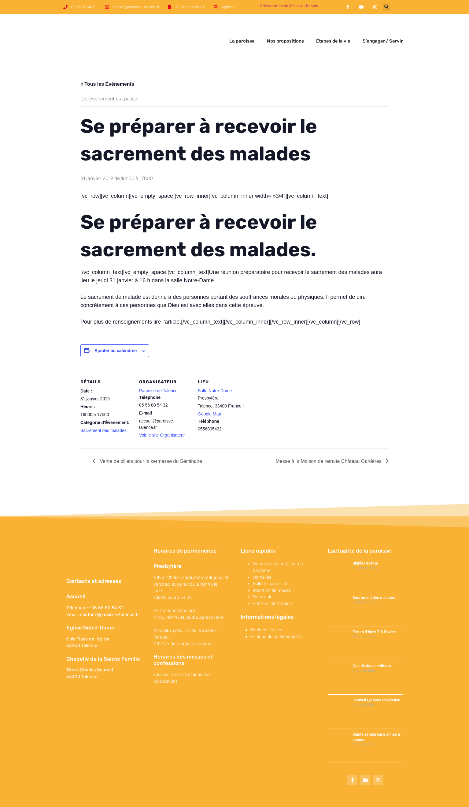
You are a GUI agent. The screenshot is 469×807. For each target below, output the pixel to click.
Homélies (262, 555)
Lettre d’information (272, 582)
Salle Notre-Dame (215, 369)
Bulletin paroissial (270, 562)
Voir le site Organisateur (162, 413)
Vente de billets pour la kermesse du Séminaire (150, 439)
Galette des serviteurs (372, 644)
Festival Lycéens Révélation (376, 678)
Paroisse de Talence (158, 369)
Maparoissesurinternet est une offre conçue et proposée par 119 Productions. (339, 799)
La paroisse (242, 30)
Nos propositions (285, 30)
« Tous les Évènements (107, 62)
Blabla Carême (365, 541)
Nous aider (263, 575)
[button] (386, 7)
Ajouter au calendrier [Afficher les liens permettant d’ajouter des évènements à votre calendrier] (115, 329)
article (172, 300)
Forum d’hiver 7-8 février (374, 610)
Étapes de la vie (333, 30)
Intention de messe (272, 569)
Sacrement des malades (103, 409)
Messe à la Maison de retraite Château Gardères (329, 439)
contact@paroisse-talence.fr (109, 593)
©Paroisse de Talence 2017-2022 (92, 799)
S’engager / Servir (383, 30)
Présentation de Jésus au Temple (289, 6)
